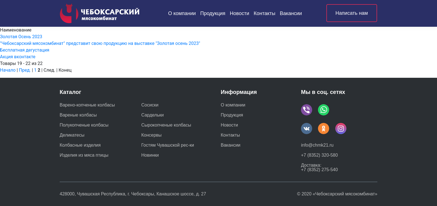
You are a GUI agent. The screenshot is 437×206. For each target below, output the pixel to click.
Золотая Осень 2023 (21, 36)
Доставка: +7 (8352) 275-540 (319, 167)
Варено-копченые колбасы (87, 105)
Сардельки (152, 115)
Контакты (264, 13)
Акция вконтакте (17, 56)
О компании (182, 13)
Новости (239, 13)
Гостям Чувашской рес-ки (167, 145)
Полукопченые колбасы (84, 125)
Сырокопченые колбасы (166, 125)
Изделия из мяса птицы (84, 155)
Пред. (25, 70)
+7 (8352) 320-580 (319, 155)
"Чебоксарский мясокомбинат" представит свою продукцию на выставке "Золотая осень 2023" (100, 43)
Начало (8, 70)
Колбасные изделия (80, 145)
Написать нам (352, 13)
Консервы (151, 135)
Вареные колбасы (78, 115)
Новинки (150, 155)
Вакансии (291, 13)
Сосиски (149, 105)
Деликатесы (72, 135)
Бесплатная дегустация (24, 50)
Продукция (212, 13)
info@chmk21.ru (317, 145)
